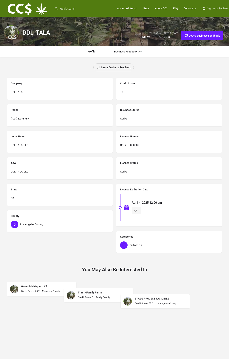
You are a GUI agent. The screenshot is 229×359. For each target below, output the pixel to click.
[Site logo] (27, 8)
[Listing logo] (11, 32)
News (146, 8)
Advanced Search (127, 8)
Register (223, 8)
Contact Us (190, 8)
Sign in (211, 8)
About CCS (161, 8)
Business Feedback (128, 51)
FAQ (175, 8)
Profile (91, 51)
